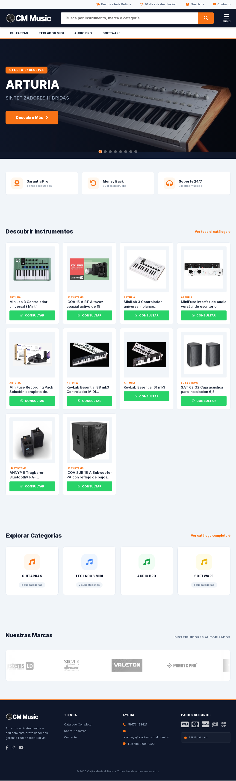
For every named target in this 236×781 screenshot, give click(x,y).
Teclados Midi (51, 33)
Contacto (221, 4)
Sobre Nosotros (75, 731)
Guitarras (19, 33)
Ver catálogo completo (210, 540)
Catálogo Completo (77, 725)
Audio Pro (83, 33)
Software (111, 33)
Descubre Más (32, 117)
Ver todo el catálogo (212, 236)
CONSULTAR (32, 319)
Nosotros (195, 4)
